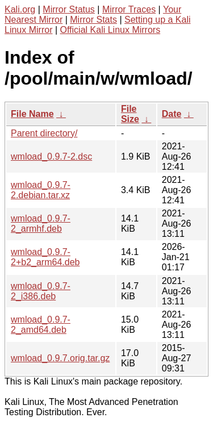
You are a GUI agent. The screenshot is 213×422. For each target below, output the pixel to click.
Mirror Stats (93, 19)
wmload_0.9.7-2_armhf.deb (40, 223)
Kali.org (20, 9)
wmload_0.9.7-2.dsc (51, 156)
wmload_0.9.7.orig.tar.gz (60, 358)
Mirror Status (69, 9)
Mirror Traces (129, 9)
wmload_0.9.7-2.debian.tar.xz (40, 190)
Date (172, 114)
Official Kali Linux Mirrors (110, 30)
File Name (32, 114)
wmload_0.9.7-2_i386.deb (40, 291)
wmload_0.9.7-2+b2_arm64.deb (45, 257)
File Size (130, 114)
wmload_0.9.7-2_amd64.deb (40, 325)
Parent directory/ (44, 133)
